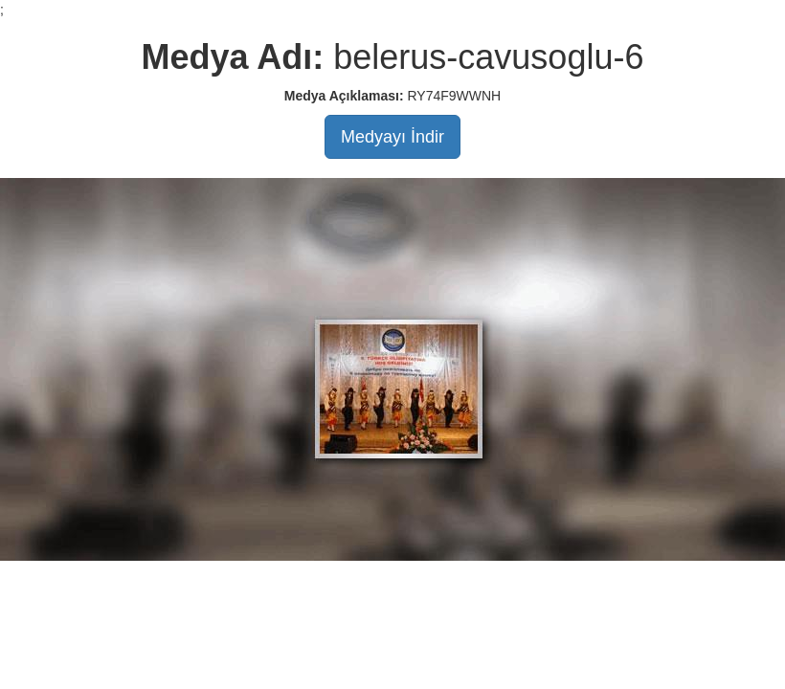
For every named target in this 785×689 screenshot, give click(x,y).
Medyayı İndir (392, 136)
